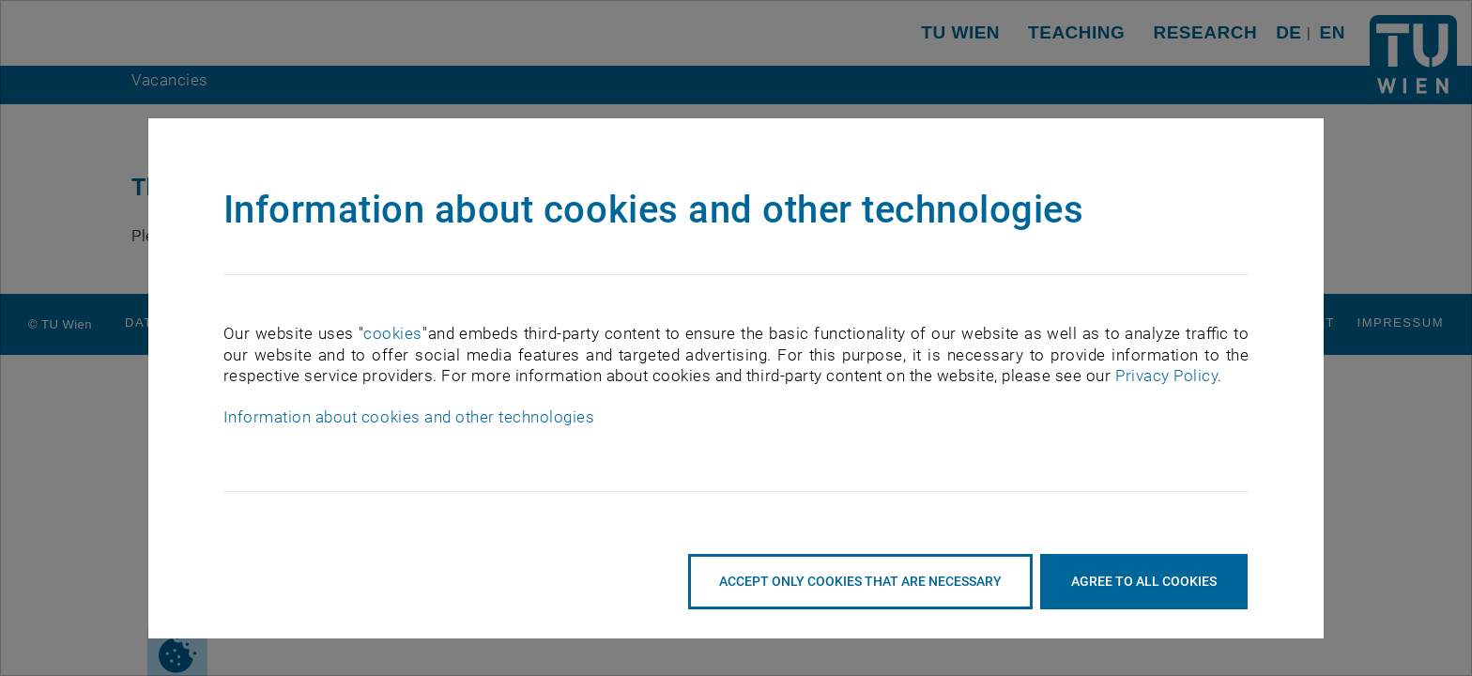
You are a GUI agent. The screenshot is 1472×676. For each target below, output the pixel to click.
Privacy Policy (1166, 375)
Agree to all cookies (1144, 581)
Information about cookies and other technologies (408, 416)
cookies (392, 333)
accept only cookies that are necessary (860, 581)
